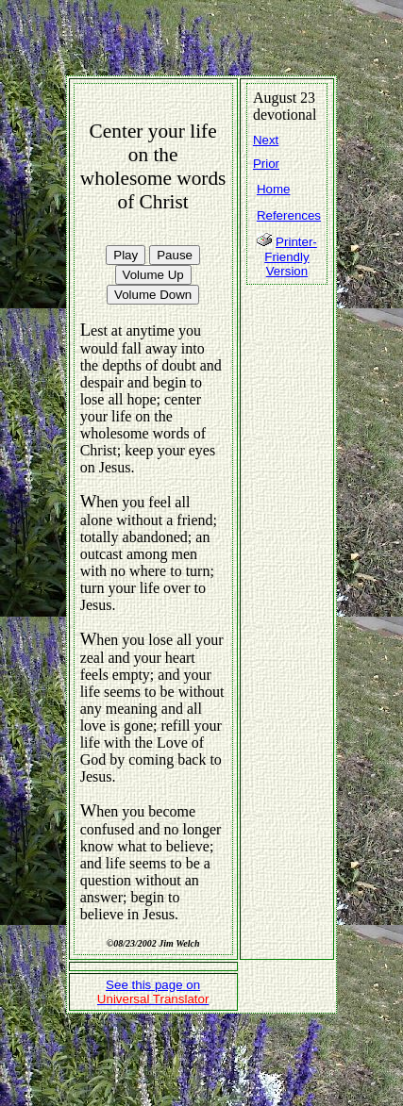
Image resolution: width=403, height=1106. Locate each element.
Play (125, 255)
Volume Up (153, 275)
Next (265, 140)
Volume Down (153, 295)
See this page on (153, 992)
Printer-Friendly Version (290, 256)
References (289, 215)
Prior (266, 164)
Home (274, 189)
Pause (175, 255)
